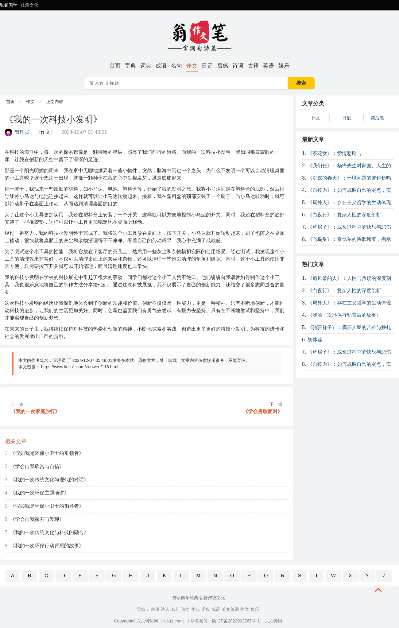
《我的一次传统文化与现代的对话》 (49, 479)
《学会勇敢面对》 (262, 411)
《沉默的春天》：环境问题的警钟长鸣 (349, 177)
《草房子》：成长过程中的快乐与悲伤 (349, 227)
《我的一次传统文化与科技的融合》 (49, 532)
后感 (222, 66)
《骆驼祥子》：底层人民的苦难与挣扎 (349, 327)
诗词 (237, 66)
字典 (130, 66)
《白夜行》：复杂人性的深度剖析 (344, 214)
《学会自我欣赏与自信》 (37, 466)
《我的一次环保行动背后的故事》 (47, 545)
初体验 (315, 339)
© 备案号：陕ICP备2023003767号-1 (225, 620)
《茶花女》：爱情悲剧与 (335, 153)
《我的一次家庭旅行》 (35, 411)
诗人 (165, 609)
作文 (191, 66)
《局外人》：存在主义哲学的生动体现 (349, 202)
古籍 (253, 66)
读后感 (377, 117)
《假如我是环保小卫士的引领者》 (47, 453)
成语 (161, 66)
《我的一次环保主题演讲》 (39, 492)
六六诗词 (273, 620)
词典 (145, 66)
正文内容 (54, 101)
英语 (268, 66)
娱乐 (283, 66)
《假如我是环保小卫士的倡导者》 (47, 506)
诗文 (185, 609)
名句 (176, 66)
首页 (115, 66)
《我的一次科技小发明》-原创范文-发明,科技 (199, 35)
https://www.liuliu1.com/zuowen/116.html (79, 366)
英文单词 (230, 609)
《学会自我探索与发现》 (37, 519)
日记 (207, 66)
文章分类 (313, 103)
